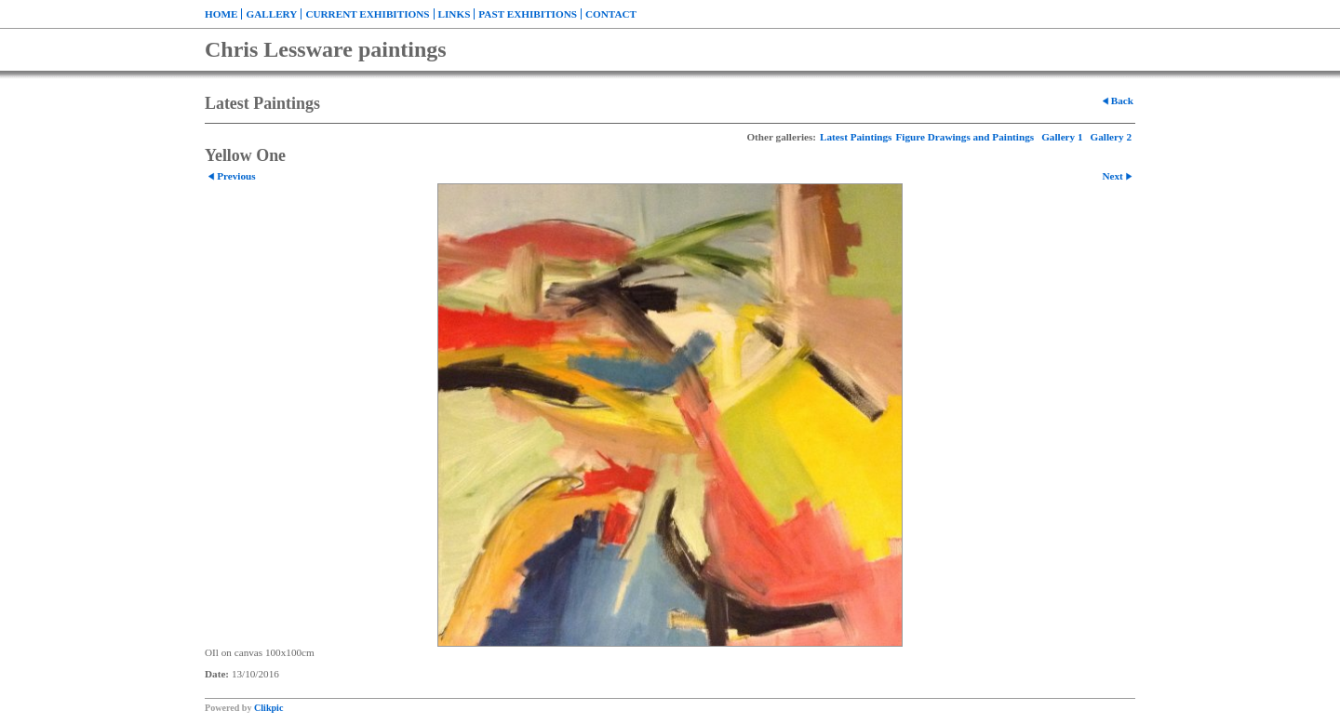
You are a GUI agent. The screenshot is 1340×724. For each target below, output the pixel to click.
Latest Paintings (855, 136)
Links (454, 14)
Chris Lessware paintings (326, 49)
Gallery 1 (1061, 136)
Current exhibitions (367, 14)
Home (221, 14)
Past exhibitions (527, 14)
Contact (610, 14)
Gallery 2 (1111, 136)
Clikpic (268, 708)
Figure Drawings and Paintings (964, 136)
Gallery (271, 14)
